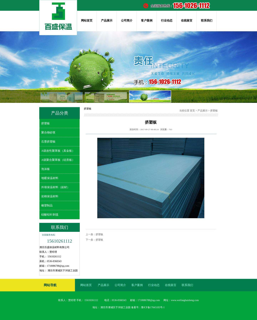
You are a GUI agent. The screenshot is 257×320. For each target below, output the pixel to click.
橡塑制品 (47, 205)
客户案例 (146, 20)
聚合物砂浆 (48, 132)
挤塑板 (45, 123)
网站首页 (86, 20)
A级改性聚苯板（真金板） (58, 150)
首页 (192, 110)
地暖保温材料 (49, 178)
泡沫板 (45, 168)
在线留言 (186, 20)
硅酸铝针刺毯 (49, 214)
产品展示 (106, 20)
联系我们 (206, 20)
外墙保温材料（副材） (55, 187)
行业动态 (166, 20)
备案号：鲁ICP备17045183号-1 (148, 307)
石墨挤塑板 (48, 141)
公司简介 (126, 20)
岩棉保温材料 (49, 196)
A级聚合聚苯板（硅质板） (58, 159)
